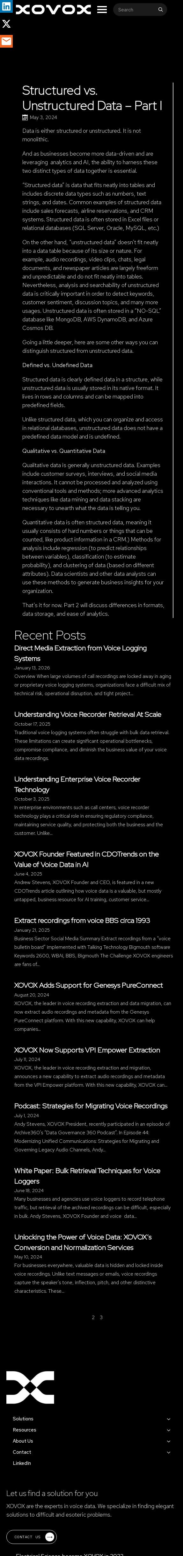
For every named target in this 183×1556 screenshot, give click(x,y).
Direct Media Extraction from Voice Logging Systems (80, 653)
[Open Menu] (102, 9)
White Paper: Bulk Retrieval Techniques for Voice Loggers (87, 1176)
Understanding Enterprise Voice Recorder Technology (77, 784)
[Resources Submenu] (171, 1430)
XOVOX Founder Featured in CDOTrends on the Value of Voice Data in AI (86, 859)
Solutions (23, 1419)
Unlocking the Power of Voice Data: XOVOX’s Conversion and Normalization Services (82, 1242)
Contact (22, 1452)
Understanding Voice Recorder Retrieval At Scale (87, 714)
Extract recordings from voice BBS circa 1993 (82, 920)
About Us (23, 1441)
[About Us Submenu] (171, 1441)
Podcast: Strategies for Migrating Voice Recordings (90, 1105)
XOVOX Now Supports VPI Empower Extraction (87, 1050)
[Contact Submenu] (171, 1452)
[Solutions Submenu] (171, 1419)
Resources (24, 1430)
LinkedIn (22, 1463)
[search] (160, 9)
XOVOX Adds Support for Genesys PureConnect (88, 985)
